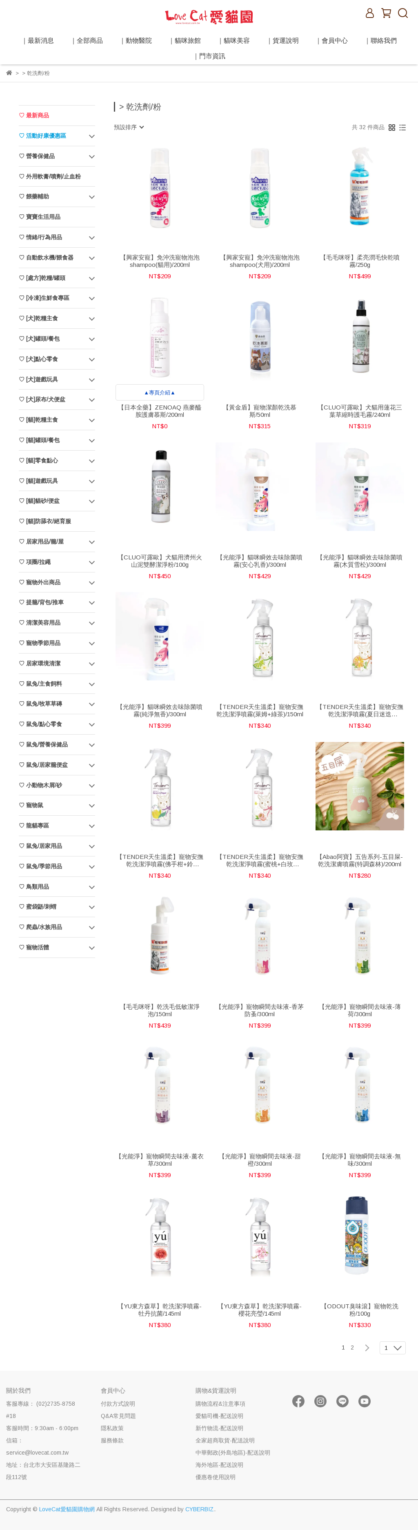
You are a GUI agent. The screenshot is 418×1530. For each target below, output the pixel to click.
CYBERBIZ (199, 1509)
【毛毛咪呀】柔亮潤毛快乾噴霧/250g (360, 261)
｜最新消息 (37, 40)
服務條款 (112, 1440)
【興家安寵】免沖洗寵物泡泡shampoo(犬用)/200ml (260, 261)
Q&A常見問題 (118, 1416)
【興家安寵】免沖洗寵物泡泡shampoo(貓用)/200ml (160, 261)
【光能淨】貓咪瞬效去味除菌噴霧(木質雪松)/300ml (359, 561)
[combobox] (128, 127)
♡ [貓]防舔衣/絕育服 (45, 521)
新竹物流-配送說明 (219, 1428)
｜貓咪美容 (233, 40)
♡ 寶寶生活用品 (39, 217)
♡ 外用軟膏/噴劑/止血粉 (50, 176)
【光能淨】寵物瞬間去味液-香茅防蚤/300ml (260, 1010)
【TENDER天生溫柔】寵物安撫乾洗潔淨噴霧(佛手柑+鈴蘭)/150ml (159, 860)
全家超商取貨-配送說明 (225, 1440)
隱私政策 (112, 1428)
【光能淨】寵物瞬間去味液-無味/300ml (360, 1160)
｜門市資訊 (209, 56)
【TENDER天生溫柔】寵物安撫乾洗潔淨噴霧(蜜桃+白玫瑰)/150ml (259, 860)
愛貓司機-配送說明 (219, 1416)
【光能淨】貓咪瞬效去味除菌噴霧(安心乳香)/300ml (259, 561)
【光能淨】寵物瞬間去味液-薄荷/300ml (360, 1010)
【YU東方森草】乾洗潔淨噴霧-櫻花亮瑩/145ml (260, 1310)
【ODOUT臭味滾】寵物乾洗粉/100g (359, 1310)
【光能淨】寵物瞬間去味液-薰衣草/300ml (160, 1160)
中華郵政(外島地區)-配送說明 (233, 1452)
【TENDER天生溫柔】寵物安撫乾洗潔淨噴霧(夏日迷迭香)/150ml (359, 710)
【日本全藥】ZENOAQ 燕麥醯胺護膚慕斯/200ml (159, 411)
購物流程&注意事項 (220, 1403)
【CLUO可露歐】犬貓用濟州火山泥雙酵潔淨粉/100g (160, 561)
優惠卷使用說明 (216, 1477)
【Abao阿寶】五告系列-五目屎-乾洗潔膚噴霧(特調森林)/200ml (359, 860)
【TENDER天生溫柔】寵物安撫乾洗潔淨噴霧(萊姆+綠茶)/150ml (259, 710)
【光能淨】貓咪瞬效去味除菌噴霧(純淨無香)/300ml (159, 710)
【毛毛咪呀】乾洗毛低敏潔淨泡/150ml (160, 1010)
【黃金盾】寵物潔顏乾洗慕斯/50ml (259, 411)
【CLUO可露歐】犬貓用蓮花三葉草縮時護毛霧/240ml (360, 411)
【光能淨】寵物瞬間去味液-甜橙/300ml (260, 1160)
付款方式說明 (118, 1403)
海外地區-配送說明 (219, 1465)
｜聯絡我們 (380, 40)
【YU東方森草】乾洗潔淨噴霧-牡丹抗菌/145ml (160, 1310)
